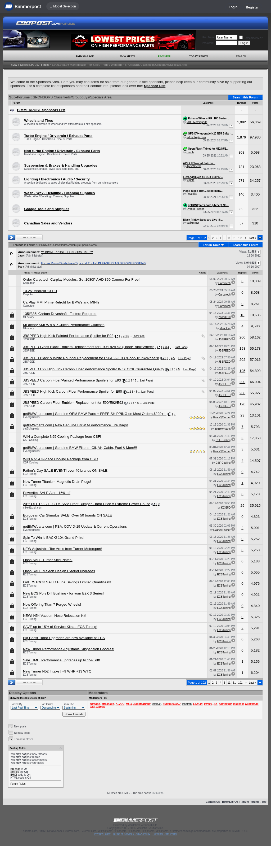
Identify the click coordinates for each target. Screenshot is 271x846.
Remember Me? (251, 38)
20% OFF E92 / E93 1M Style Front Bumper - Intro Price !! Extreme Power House (86, 504)
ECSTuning (30, 473)
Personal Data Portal (164, 833)
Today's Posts (198, 56)
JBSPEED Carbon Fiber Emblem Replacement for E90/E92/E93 (73, 403)
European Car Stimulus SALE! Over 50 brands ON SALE (67, 515)
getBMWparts (31, 428)
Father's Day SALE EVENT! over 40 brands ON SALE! (66, 470)
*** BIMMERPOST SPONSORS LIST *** (67, 252)
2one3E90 (225, 317)
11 (229, 238)
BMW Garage (85, 56)
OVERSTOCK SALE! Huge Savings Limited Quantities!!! (67, 582)
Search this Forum (245, 97)
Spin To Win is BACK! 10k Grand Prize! (53, 538)
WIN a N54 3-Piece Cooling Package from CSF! (60, 459)
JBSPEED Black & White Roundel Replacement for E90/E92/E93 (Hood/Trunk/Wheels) (91, 358)
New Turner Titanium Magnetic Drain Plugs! (57, 482)
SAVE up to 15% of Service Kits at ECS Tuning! (60, 627)
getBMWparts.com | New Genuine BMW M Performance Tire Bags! (75, 425)
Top (264, 801)
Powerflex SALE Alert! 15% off (46, 493)
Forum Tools (211, 244)
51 (234, 238)
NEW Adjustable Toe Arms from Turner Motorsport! (62, 549)
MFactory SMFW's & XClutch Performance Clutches (64, 325)
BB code (15, 768)
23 (243, 415)
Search (241, 56)
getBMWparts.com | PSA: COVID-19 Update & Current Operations (75, 526)
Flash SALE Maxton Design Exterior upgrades (59, 571)
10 (243, 315)
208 (242, 393)
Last (252, 238)
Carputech (29, 282)
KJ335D (226, 507)
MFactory (28, 317)
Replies (242, 272)
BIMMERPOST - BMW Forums (240, 801)
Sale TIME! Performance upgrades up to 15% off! (61, 660)
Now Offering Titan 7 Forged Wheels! (52, 604)
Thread (26, 272)
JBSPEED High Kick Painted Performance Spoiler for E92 (68, 336)
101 (240, 238)
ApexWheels (193, 166)
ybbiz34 (156, 703)
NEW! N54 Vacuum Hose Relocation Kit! (54, 616)
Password (208, 43)
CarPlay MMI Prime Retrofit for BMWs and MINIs (61, 302)
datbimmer (193, 222)
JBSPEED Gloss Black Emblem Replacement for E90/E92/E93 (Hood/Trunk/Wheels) (89, 347)
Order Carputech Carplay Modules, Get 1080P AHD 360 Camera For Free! (81, 279)
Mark (21, 266)
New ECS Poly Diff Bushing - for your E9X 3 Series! (63, 593)
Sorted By (16, 704)
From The (68, 704)
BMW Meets (127, 56)
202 (242, 360)
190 (242, 404)
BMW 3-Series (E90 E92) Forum (30, 64)
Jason (21, 255)
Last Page (138, 336)
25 (243, 505)
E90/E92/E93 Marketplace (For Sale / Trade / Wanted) (87, 64)
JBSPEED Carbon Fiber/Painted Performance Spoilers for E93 (72, 380)
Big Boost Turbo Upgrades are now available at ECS (64, 638)
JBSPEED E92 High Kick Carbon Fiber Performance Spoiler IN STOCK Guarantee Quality (93, 369)
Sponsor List (154, 86)
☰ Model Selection (62, 6)
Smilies (14, 771)
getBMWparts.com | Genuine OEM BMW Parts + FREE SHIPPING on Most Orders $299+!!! (94, 414)
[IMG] (13, 774)
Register (252, 7)
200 (242, 337)
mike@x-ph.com (196, 137)
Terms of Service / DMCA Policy (131, 833)
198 (242, 348)
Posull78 (192, 193)
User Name (208, 37)
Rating (202, 272)
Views (255, 272)
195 (242, 371)
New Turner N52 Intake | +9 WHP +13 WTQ (57, 671)
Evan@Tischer (195, 208)
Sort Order (46, 704)
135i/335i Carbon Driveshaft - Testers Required (60, 314)
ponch (190, 152)
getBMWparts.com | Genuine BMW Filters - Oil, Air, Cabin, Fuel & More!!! (80, 448)
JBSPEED (29, 339)
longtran (187, 703)
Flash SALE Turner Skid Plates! (48, 560)
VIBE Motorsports (197, 122)
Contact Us (213, 801)
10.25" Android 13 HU (40, 291)
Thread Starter (40, 272)
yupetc (190, 180)
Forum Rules (17, 783)
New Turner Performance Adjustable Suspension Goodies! (68, 649)
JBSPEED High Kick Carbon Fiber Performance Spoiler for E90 (72, 391)
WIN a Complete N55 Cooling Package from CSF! (62, 437)
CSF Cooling (30, 440)
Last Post (222, 272)
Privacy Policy (102, 833)
